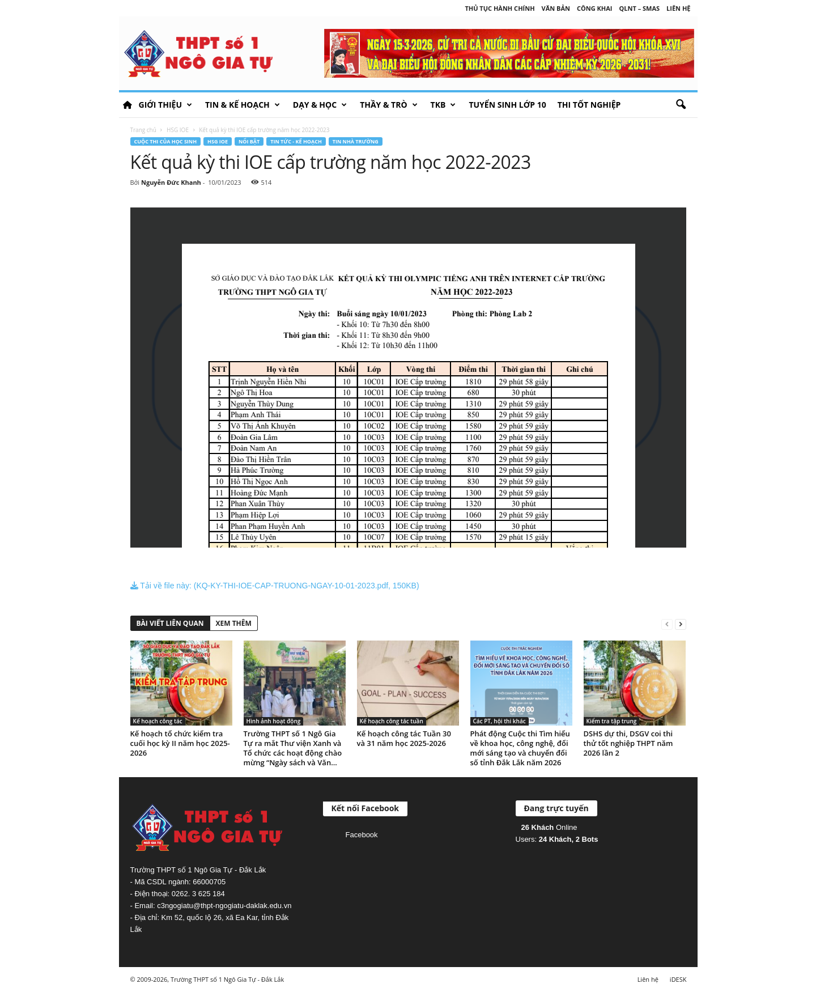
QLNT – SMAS (639, 8)
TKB (443, 104)
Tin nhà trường (356, 141)
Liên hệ (678, 8)
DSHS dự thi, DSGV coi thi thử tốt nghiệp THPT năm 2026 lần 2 (628, 743)
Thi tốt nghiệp (589, 104)
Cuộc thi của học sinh (165, 141)
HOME (127, 104)
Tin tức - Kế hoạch (296, 141)
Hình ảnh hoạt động (273, 721)
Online (549, 827)
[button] (680, 104)
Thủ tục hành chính (499, 8)
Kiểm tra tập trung (611, 721)
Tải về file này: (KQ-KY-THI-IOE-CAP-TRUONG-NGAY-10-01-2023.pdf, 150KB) (274, 585)
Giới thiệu (165, 104)
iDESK (678, 979)
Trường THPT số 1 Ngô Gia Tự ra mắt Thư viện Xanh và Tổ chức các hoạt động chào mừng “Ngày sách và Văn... (293, 748)
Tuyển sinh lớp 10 (507, 104)
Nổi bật (249, 141)
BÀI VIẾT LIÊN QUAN (170, 623)
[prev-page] (667, 624)
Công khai (594, 8)
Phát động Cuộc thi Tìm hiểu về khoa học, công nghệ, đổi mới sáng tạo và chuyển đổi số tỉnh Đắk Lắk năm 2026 (520, 748)
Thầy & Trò (388, 104)
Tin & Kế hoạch (242, 104)
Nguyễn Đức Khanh (171, 182)
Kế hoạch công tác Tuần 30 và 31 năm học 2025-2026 (404, 738)
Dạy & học (320, 104)
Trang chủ (143, 130)
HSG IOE (178, 130)
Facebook (362, 834)
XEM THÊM (234, 623)
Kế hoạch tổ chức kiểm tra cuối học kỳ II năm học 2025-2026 (180, 743)
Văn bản (556, 8)
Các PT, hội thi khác (499, 721)
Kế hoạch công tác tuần (391, 721)
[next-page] (680, 624)
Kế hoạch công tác (157, 721)
